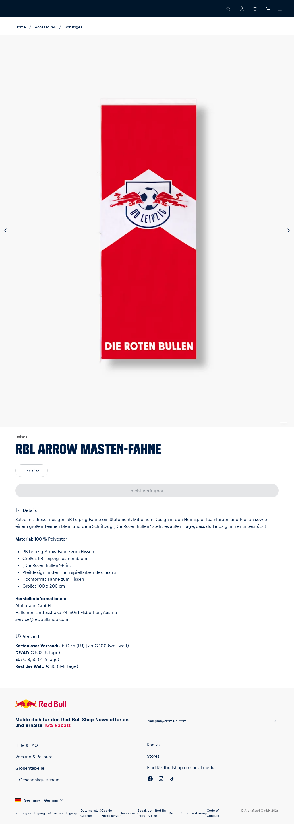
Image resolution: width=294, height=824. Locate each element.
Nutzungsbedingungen (32, 813)
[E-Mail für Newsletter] (207, 721)
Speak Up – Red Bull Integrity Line (152, 813)
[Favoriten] (255, 8)
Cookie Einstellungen (111, 813)
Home (20, 26)
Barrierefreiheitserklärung (188, 813)
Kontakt (154, 744)
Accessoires (45, 26)
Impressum (129, 813)
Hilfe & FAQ (26, 745)
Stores (153, 756)
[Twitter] (172, 780)
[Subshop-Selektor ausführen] (280, 9)
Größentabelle (30, 768)
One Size (32, 470)
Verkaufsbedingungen (64, 813)
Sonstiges (73, 26)
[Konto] (242, 8)
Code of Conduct (213, 813)
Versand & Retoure (34, 756)
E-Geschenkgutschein (37, 779)
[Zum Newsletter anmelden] (273, 721)
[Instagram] (161, 780)
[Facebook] (150, 780)
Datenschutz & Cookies (90, 813)
